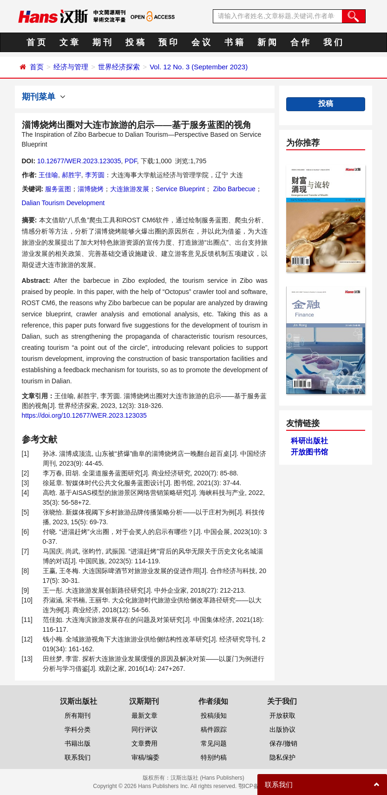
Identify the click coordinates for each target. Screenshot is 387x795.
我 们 (332, 42)
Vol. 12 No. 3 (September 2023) (199, 67)
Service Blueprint (180, 189)
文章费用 (144, 743)
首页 (37, 67)
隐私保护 (282, 757)
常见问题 (214, 743)
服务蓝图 (58, 189)
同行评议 (144, 729)
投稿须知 (214, 715)
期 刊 (102, 42)
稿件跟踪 (214, 729)
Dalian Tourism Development (63, 203)
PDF (131, 161)
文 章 (69, 42)
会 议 (200, 42)
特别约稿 (214, 757)
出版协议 (282, 729)
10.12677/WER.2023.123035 (79, 161)
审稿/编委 (145, 757)
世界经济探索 (119, 67)
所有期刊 (78, 715)
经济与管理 (70, 67)
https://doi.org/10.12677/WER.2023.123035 (84, 415)
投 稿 (134, 42)
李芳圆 (95, 175)
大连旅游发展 (129, 189)
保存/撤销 (283, 743)
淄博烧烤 (91, 189)
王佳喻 (48, 175)
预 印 (167, 42)
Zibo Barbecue (233, 189)
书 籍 (233, 42)
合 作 (299, 42)
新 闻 (266, 42)
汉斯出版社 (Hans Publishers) (207, 778)
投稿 (325, 103)
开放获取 (282, 715)
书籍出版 (78, 743)
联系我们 (78, 757)
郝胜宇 (71, 175)
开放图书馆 (309, 452)
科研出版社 (309, 441)
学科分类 (78, 729)
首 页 (36, 42)
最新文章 (144, 715)
